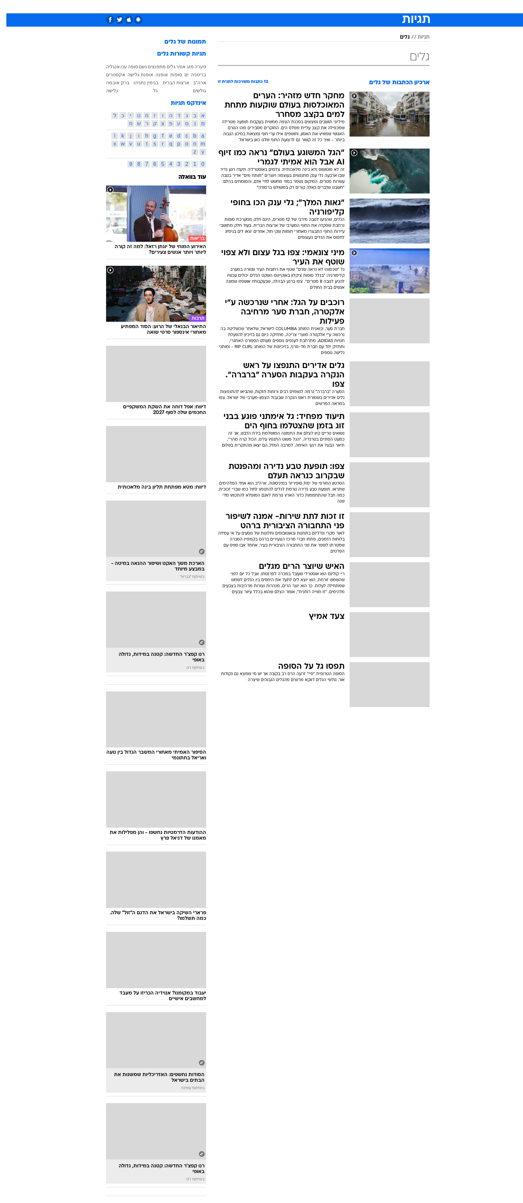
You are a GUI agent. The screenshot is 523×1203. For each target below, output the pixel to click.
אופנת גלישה (134, 74)
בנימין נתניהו (139, 82)
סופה (126, 66)
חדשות (392, 6)
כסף (283, 6)
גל (149, 90)
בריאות (244, 6)
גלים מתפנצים (155, 66)
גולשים (193, 90)
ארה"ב (193, 82)
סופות (170, 74)
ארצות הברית (169, 82)
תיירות (222, 6)
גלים (398, 37)
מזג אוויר (178, 66)
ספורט (370, 6)
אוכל (265, 6)
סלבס (302, 6)
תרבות (323, 6)
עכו (117, 66)
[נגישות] (9, 7)
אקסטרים (109, 74)
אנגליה (106, 66)
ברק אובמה (111, 82)
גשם (136, 66)
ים (180, 74)
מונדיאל (346, 6)
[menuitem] (388, 6)
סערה (194, 66)
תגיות (417, 37)
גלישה (106, 90)
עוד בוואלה (186, 177)
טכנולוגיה (197, 6)
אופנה (172, 6)
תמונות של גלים (179, 42)
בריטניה (192, 74)
